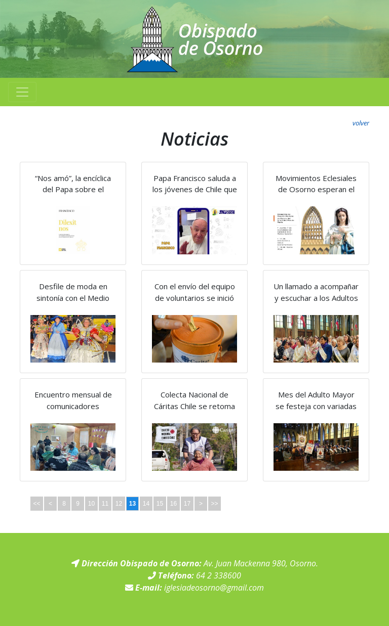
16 (173, 503)
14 (146, 503)
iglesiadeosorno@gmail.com (214, 587)
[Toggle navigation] (22, 92)
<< (36, 503)
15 (160, 503)
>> (214, 503)
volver (361, 122)
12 (118, 503)
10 (91, 503)
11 (105, 503)
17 (187, 503)
